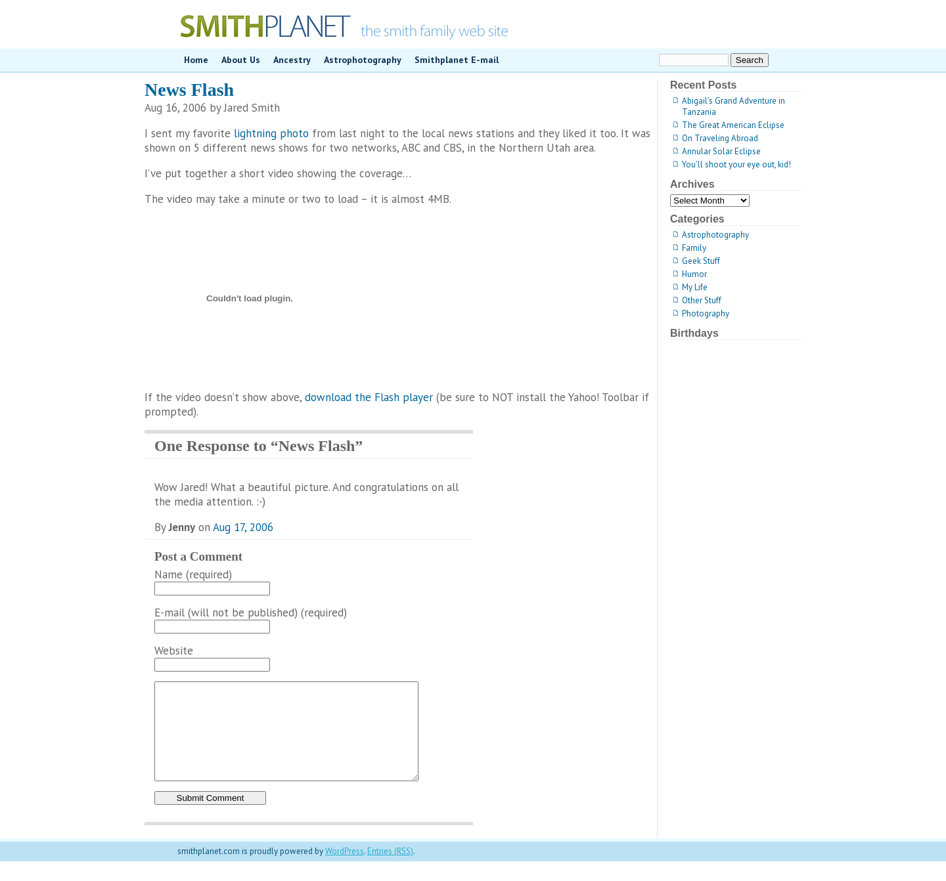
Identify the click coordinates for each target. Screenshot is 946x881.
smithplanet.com (473, 24)
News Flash (189, 89)
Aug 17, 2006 (243, 527)
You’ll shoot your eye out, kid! (736, 164)
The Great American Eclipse (733, 125)
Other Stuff (701, 300)
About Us (240, 60)
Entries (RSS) (390, 870)
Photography (705, 313)
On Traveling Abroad (720, 138)
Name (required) (193, 574)
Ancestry (292, 60)
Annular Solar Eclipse (721, 151)
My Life (695, 287)
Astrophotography (362, 60)
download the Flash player (369, 397)
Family (694, 247)
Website (173, 650)
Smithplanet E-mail (457, 60)
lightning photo (271, 133)
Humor (694, 274)
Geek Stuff (701, 261)
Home (196, 60)
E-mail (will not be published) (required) (250, 612)
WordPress (344, 870)
